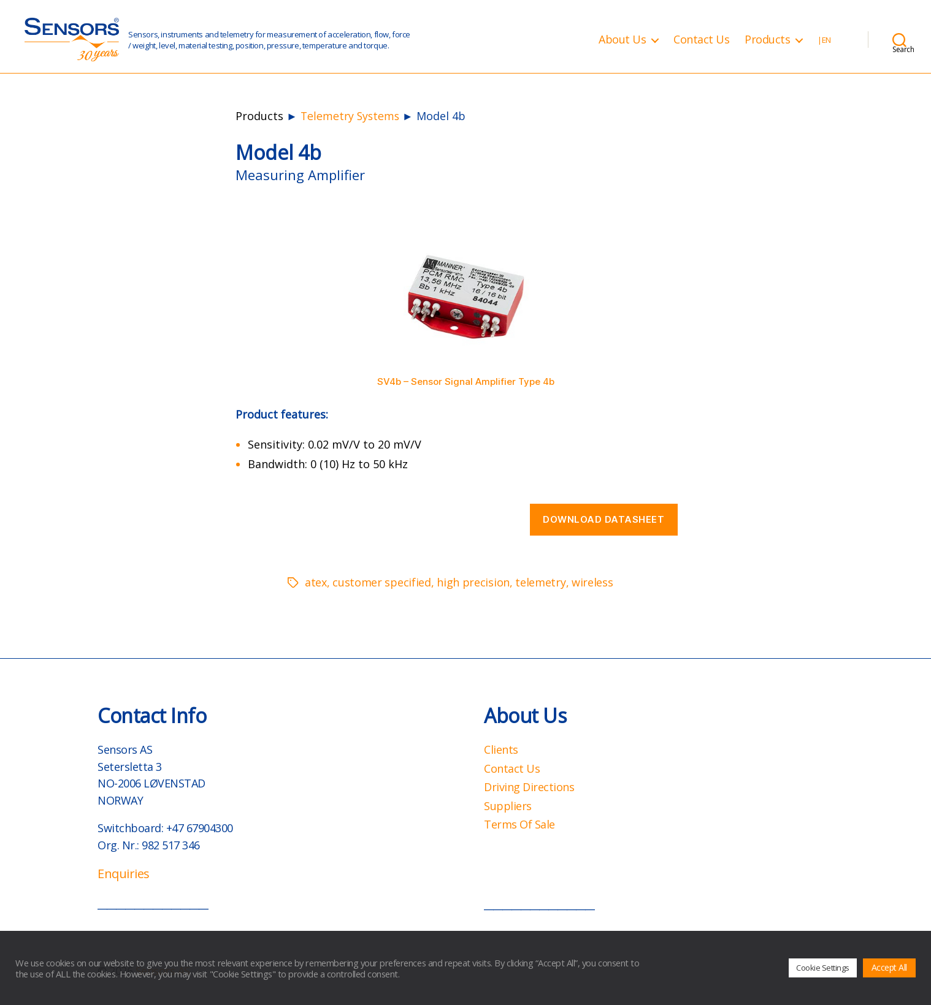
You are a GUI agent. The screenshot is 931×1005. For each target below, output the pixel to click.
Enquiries (124, 873)
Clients (501, 749)
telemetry (540, 582)
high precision (473, 582)
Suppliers (508, 805)
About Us (622, 40)
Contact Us (701, 40)
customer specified (381, 582)
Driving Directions (529, 786)
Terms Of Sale (519, 824)
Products (767, 40)
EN (826, 40)
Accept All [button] (889, 967)
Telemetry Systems (351, 115)
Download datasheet (603, 519)
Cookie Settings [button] (822, 967)
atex (316, 582)
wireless (592, 582)
